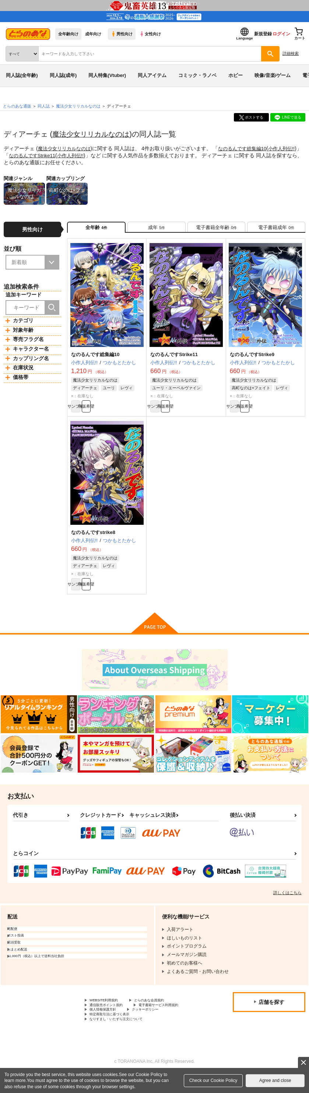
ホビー (235, 75)
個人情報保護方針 (176, 1024)
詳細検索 (290, 53)
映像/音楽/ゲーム (272, 75)
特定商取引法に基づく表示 (167, 1030)
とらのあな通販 (17, 106)
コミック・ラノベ (197, 75)
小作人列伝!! (91, 155)
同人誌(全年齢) (22, 75)
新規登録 (263, 33)
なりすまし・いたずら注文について (124, 1037)
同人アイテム (152, 75)
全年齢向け (68, 34)
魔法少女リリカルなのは (92, 134)
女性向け (150, 33)
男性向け (122, 33)
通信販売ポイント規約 (111, 1018)
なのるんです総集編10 (248, 148)
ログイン (281, 33)
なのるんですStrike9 (252, 359)
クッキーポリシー (107, 1030)
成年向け (93, 34)
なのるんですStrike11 (50, 155)
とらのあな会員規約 (163, 1012)
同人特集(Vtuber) (107, 75)
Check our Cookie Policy (213, 1080)
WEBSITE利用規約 (108, 1012)
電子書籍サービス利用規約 (116, 1024)
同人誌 (44, 106)
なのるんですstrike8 (93, 540)
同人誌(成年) (63, 75)
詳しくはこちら (287, 904)
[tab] (156, 229)
